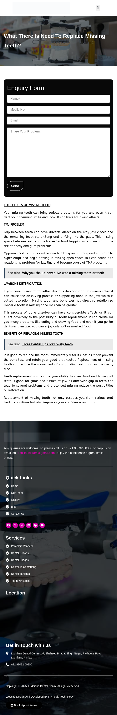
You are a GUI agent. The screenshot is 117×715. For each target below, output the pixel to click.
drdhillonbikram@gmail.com (36, 452)
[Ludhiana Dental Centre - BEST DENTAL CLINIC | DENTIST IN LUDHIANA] (58, 617)
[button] (98, 8)
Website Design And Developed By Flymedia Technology (40, 696)
